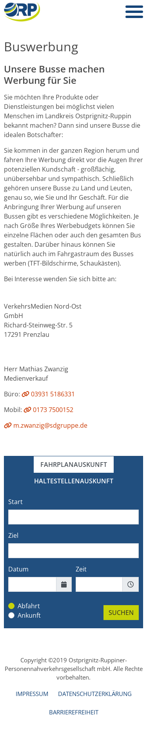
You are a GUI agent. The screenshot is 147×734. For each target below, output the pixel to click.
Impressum (32, 694)
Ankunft (29, 615)
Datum (18, 569)
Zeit (81, 569)
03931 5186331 (48, 394)
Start (15, 501)
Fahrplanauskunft (73, 464)
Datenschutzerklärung (95, 694)
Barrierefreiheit (73, 712)
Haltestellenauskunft (73, 481)
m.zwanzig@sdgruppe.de (45, 425)
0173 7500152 (48, 409)
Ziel (13, 535)
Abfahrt (29, 606)
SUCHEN (121, 612)
